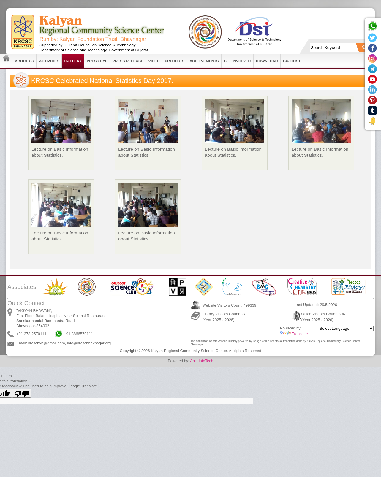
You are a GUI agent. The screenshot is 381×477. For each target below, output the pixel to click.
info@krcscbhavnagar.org (89, 343)
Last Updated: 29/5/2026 (316, 304)
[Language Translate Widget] (346, 328)
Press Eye (97, 61)
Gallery (73, 61)
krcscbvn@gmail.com (46, 343)
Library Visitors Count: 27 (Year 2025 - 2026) (224, 317)
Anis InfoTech (201, 361)
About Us (24, 61)
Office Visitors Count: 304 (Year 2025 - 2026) (323, 317)
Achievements (204, 61)
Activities (49, 61)
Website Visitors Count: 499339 (230, 305)
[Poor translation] (21, 393)
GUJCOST (292, 61)
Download (267, 61)
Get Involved (237, 61)
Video (153, 61)
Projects (175, 61)
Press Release (128, 61)
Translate (294, 334)
